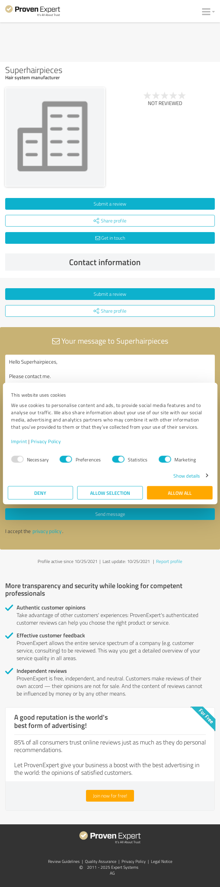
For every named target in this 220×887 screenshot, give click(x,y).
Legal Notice (161, 861)
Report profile (169, 561)
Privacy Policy (46, 441)
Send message (110, 514)
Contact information (140, 262)
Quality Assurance (100, 861)
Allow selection (110, 492)
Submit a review (110, 203)
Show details (186, 475)
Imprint (19, 441)
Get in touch (110, 237)
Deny (40, 492)
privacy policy (46, 531)
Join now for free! (110, 795)
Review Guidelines (64, 861)
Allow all (180, 492)
